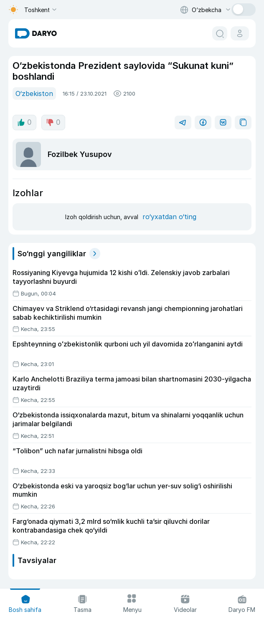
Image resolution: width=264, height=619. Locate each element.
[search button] (219, 33)
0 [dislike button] (53, 122)
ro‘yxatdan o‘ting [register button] (169, 216)
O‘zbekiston (34, 93)
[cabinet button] (240, 33)
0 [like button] (24, 122)
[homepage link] (36, 33)
